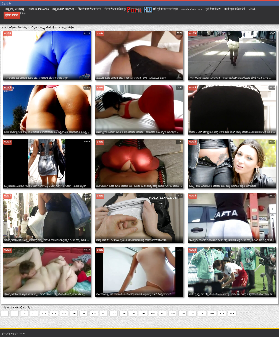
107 (14, 313)
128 (83, 313)
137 (104, 313)
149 (123, 313)
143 (113, 313)
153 (143, 313)
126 (74, 313)
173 (222, 313)
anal (232, 313)
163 (192, 313)
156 (153, 313)
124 (64, 313)
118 (44, 313)
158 (172, 313)
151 (133, 313)
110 (24, 313)
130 (94, 313)
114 (34, 313)
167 (212, 313)
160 (182, 313)
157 (163, 313)
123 (54, 313)
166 (202, 313)
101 (4, 313)
